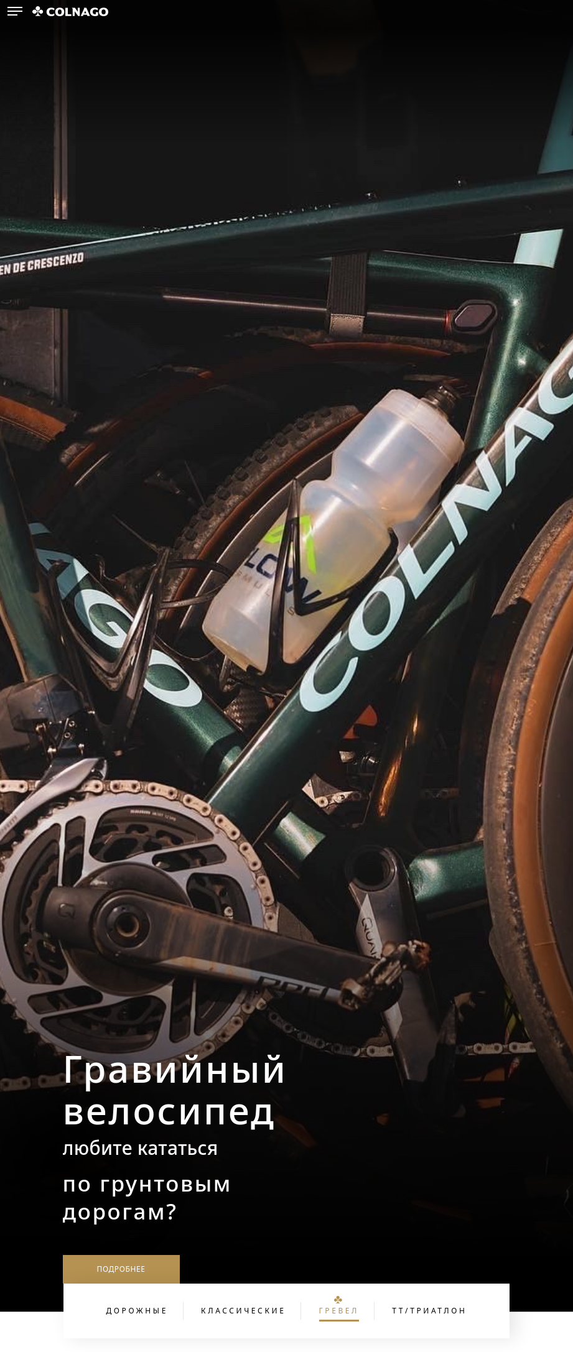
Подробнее (121, 1269)
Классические (243, 1310)
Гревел (339, 1310)
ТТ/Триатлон (429, 1310)
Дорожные (136, 1310)
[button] (14, 11)
